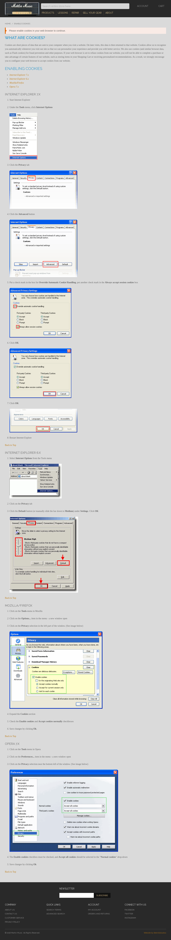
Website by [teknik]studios (155, 933)
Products (48, 12)
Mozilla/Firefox (17, 83)
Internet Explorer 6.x (19, 79)
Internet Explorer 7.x (19, 75)
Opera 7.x (14, 87)
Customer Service (14, 918)
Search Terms (53, 910)
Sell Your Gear (92, 12)
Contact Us (11, 914)
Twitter (129, 914)
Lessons (63, 12)
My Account (94, 910)
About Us (10, 910)
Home (8, 23)
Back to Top (10, 445)
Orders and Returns (99, 914)
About (109, 12)
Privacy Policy (12, 922)
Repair (75, 12)
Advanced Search (55, 914)
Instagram (130, 918)
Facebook (130, 910)
